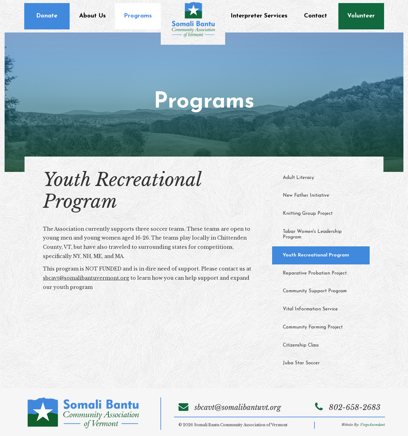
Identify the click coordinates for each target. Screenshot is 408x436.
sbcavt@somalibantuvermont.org (86, 278)
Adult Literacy (298, 177)
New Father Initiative (306, 195)
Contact (315, 16)
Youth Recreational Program (316, 255)
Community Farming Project (313, 327)
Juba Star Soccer (301, 363)
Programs (138, 16)
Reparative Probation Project (315, 273)
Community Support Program (315, 291)
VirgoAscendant (372, 425)
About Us (92, 16)
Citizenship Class (301, 345)
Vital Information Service (310, 309)
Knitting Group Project (308, 213)
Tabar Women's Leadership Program (312, 234)
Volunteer (361, 16)
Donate (46, 16)
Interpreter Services (259, 16)
